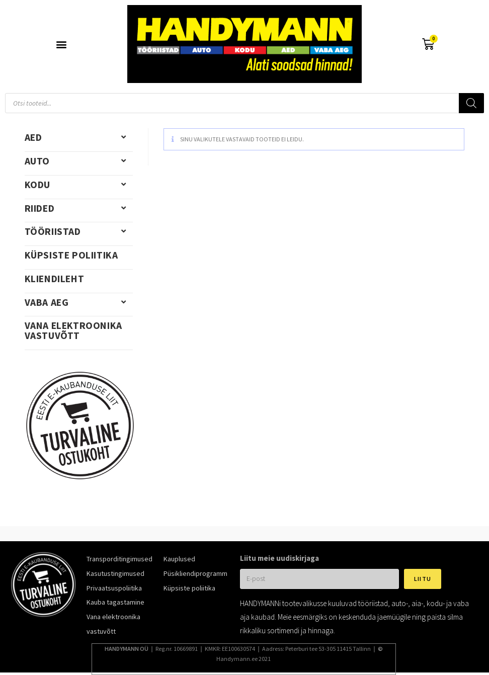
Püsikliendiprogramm (195, 573)
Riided (79, 208)
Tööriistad (79, 231)
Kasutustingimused (115, 573)
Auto (79, 161)
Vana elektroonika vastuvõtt (73, 330)
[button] (61, 44)
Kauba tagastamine (115, 602)
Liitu (422, 578)
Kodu (79, 185)
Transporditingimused (119, 558)
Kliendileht (55, 279)
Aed (79, 137)
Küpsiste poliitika (71, 255)
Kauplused (179, 558)
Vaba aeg (79, 302)
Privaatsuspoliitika (114, 588)
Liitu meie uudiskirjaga (279, 558)
